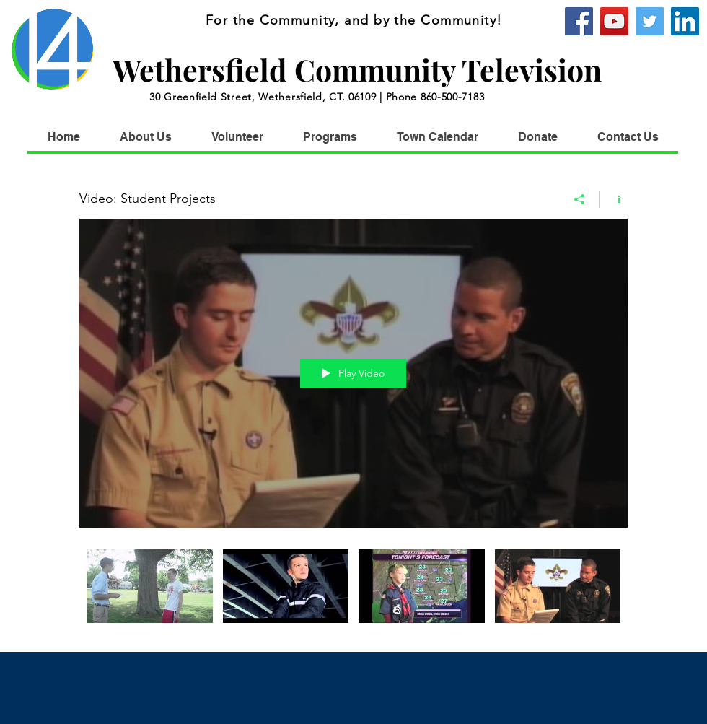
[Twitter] (650, 21)
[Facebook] (579, 21)
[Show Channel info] (614, 198)
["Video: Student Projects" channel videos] (353, 589)
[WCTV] (685, 21)
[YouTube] (614, 21)
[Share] (580, 198)
